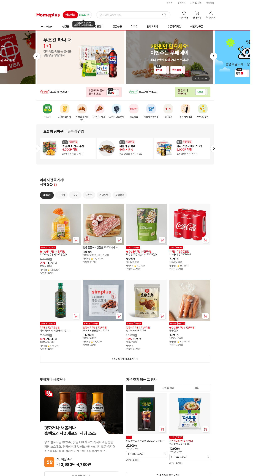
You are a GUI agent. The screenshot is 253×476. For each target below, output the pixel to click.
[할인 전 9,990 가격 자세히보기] (131, 335)
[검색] (133, 15)
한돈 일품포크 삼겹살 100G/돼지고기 (101, 247)
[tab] (140, 388)
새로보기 (127, 359)
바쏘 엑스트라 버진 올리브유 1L (55, 330)
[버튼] (195, 78)
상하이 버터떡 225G (136, 330)
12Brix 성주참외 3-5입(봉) (53, 254)
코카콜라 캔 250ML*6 (180, 254)
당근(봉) (173, 330)
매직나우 (84, 15)
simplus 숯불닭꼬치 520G (96, 330)
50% (196, 388)
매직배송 (70, 15)
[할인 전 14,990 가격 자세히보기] (46, 259)
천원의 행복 (168, 388)
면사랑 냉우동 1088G (179, 444)
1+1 (140, 388)
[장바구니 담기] (76, 240)
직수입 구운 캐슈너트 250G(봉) (141, 254)
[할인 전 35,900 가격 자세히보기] (46, 335)
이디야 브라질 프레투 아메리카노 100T (145, 441)
